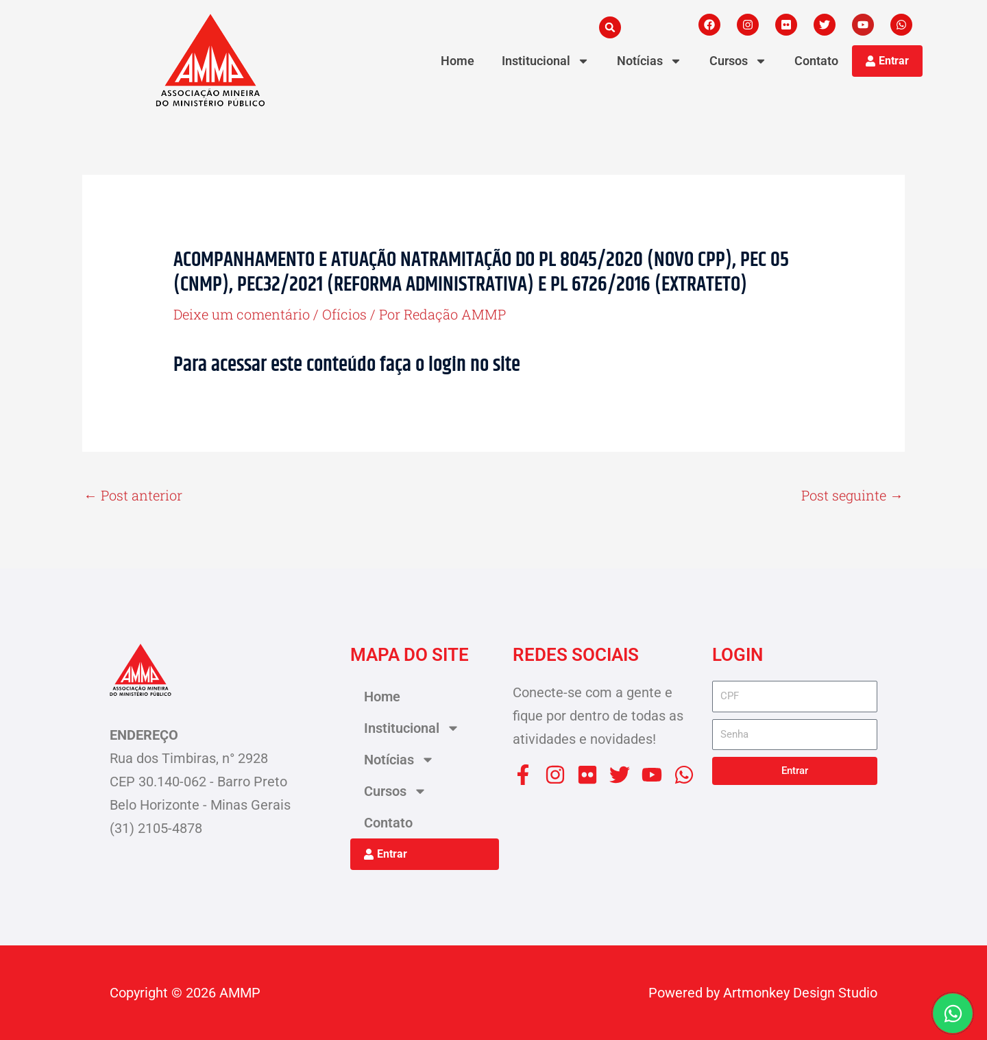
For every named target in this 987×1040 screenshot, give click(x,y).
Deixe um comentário (241, 314)
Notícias (649, 61)
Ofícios (344, 314)
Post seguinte (852, 495)
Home (457, 60)
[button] (610, 27)
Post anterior (133, 495)
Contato (816, 60)
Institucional (545, 61)
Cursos (738, 61)
